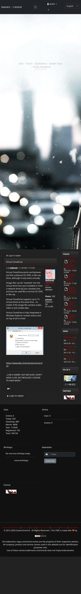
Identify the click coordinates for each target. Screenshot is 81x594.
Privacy (63, 527)
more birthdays (21, 460)
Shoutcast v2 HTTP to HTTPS (70, 304)
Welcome (68, 355)
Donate (25, 527)
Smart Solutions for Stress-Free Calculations (70, 263)
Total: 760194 (12, 433)
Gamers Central (11, 7)
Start (21, 63)
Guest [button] (51, 4)
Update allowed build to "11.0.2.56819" (70, 291)
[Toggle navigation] (35, 7)
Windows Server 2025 (72, 316)
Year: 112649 (11, 427)
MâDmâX (14, 268)
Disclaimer (74, 527)
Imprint (54, 527)
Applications (41, 63)
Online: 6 (10, 415)
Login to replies (13, 255)
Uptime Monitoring (11, 527)
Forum (29, 63)
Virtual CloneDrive (42, 67)
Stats (33, 527)
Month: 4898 (11, 424)
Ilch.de (40, 533)
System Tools (55, 63)
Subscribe (50, 461)
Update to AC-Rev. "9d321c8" (69, 277)
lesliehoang (70, 269)
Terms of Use (43, 527)
